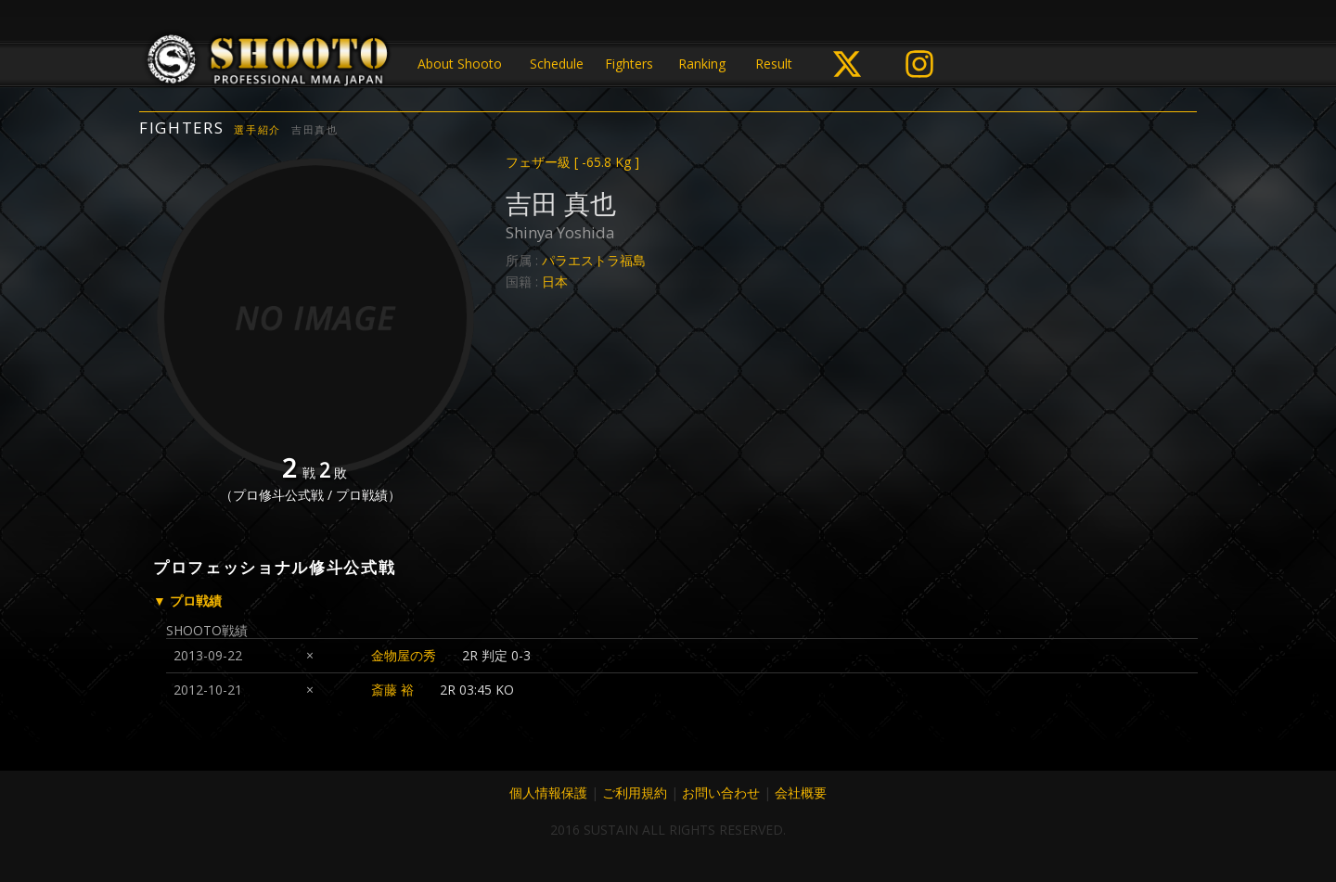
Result (773, 63)
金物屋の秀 (403, 655)
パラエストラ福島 (594, 260)
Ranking (702, 63)
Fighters (629, 63)
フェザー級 (572, 162)
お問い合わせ (721, 792)
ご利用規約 (634, 792)
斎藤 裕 (392, 689)
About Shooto (460, 63)
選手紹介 (257, 129)
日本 (555, 281)
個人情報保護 (548, 792)
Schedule (557, 63)
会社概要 (801, 792)
